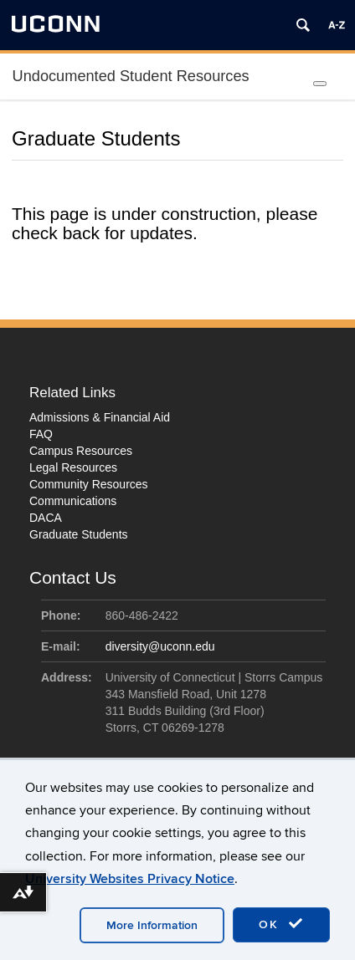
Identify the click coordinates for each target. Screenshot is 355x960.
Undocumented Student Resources (131, 76)
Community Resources (88, 484)
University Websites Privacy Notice (129, 879)
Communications (72, 501)
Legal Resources (73, 467)
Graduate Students (78, 534)
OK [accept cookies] (281, 924)
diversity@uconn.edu (160, 646)
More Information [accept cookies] (152, 925)
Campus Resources (80, 450)
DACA (45, 517)
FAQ (41, 434)
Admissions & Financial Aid (99, 417)
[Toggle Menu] (320, 83)
